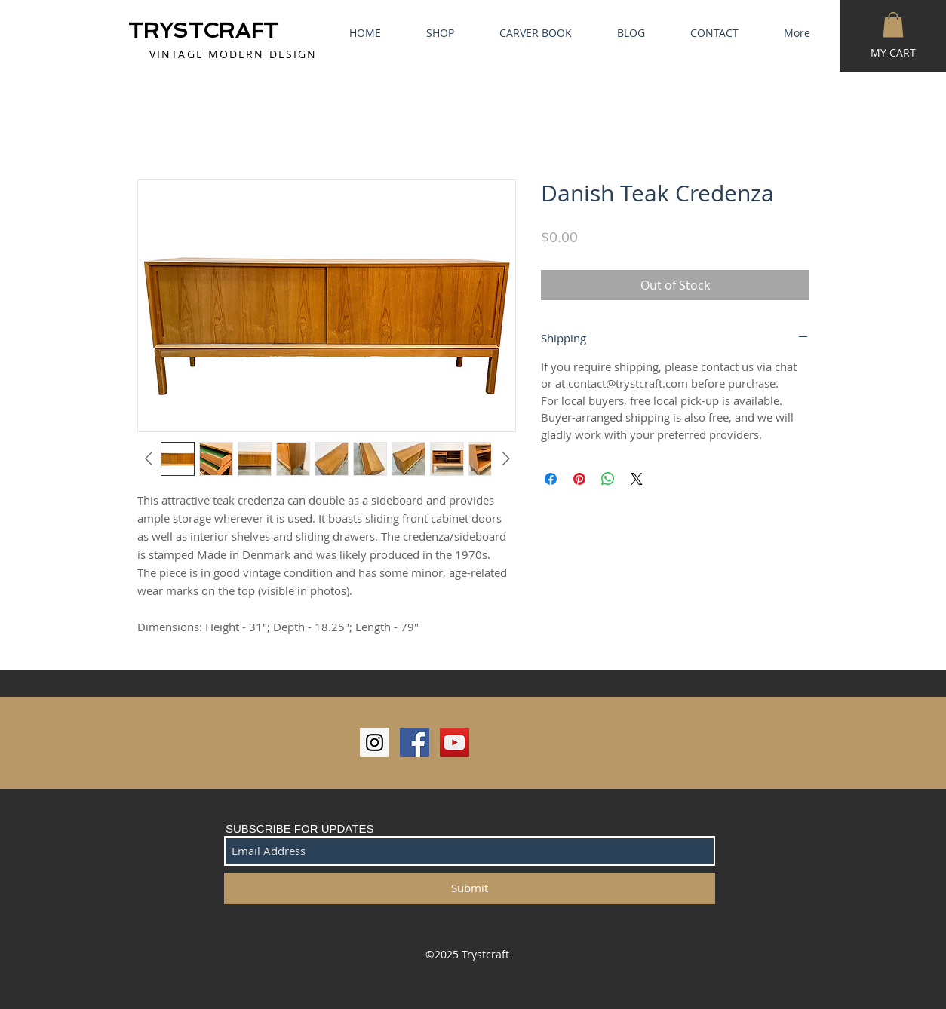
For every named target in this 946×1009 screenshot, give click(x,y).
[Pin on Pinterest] (579, 479)
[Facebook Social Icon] (414, 742)
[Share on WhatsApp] (608, 479)
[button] (893, 24)
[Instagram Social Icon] (374, 742)
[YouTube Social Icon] (454, 742)
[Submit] (469, 888)
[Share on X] (637, 479)
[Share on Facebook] (551, 479)
